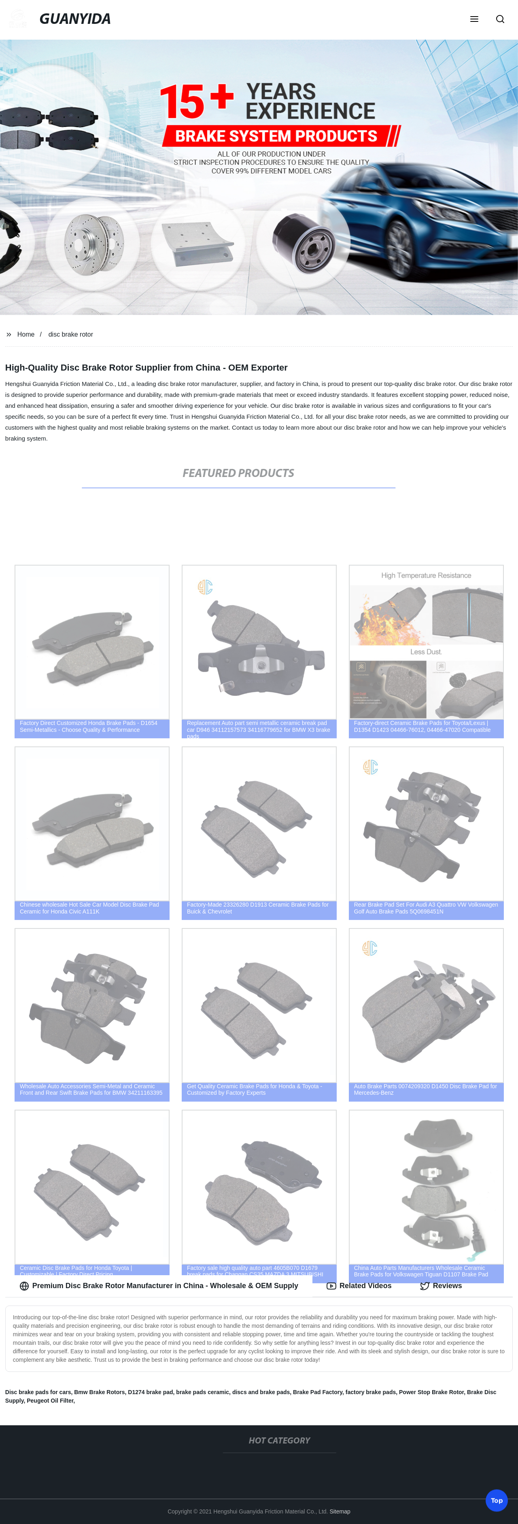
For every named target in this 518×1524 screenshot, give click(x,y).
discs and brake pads (261, 1392)
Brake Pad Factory (317, 1392)
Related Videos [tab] (359, 1286)
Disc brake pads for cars (38, 1392)
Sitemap (339, 1511)
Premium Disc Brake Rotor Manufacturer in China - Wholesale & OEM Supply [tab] (158, 1286)
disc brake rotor (71, 334)
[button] (474, 19)
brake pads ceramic (202, 1392)
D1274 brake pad (150, 1392)
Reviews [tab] (441, 1286)
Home (26, 334)
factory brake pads (371, 1392)
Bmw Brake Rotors (99, 1392)
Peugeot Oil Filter (50, 1400)
